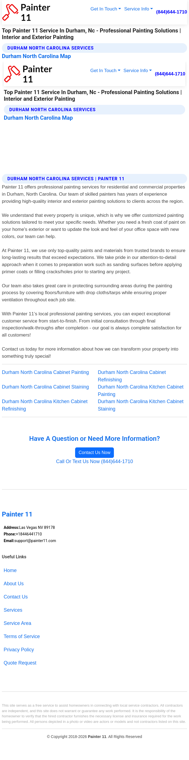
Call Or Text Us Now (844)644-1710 (94, 461)
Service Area (17, 623)
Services (13, 610)
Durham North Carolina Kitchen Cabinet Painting (140, 390)
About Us (14, 583)
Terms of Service (22, 636)
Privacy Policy (19, 649)
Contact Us (16, 597)
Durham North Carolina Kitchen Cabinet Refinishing (44, 405)
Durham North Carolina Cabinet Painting (45, 372)
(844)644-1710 (171, 12)
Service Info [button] (136, 9)
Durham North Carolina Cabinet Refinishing (132, 376)
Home (10, 570)
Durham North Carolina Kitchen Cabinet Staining (140, 405)
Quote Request (20, 663)
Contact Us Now (95, 452)
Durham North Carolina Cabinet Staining (45, 387)
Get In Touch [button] (104, 9)
